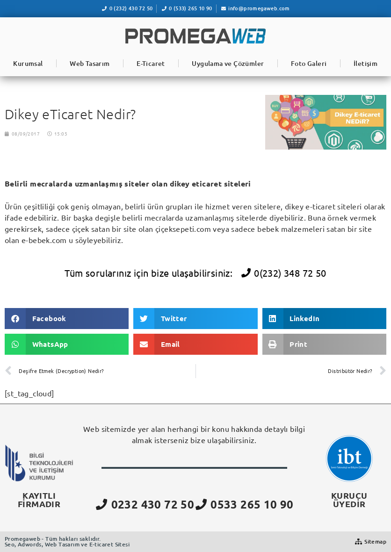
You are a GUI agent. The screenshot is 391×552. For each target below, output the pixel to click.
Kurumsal (28, 63)
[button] (67, 318)
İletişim (365, 63)
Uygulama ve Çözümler (228, 63)
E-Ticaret (151, 63)
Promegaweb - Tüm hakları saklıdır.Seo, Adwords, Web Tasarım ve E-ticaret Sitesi (67, 541)
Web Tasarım (89, 63)
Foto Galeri (308, 63)
